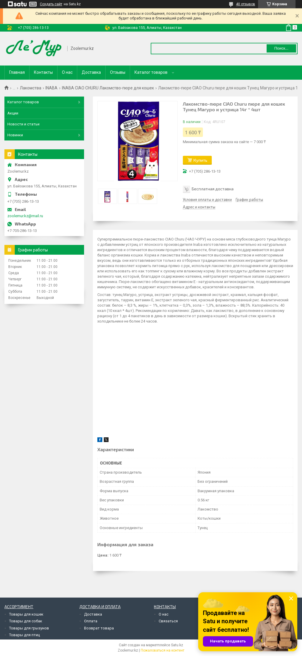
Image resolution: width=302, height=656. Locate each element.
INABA (51, 88)
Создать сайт (51, 4)
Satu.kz (177, 645)
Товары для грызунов (29, 628)
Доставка (91, 72)
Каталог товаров (151, 72)
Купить (200, 160)
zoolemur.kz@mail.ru (25, 216)
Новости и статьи (23, 124)
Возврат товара (99, 628)
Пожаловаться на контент (162, 650)
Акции (12, 113)
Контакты (43, 72)
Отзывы (117, 72)
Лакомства (30, 88)
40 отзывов (245, 4)
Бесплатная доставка (213, 188)
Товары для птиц (24, 635)
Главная (17, 72)
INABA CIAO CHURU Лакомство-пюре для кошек (108, 88)
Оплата (90, 621)
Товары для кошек (26, 614)
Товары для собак (25, 621)
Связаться (168, 621)
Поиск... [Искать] (281, 48)
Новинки (15, 135)
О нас (67, 72)
